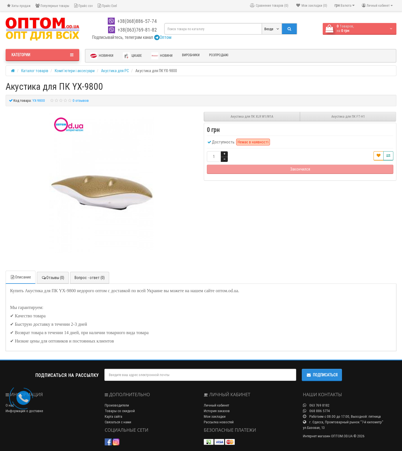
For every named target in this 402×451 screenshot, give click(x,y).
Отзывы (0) (52, 277)
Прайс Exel (107, 6)
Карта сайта (113, 416)
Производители (117, 405)
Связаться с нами (118, 422)
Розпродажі (218, 55)
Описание (20, 277)
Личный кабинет (216, 405)
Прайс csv (83, 6)
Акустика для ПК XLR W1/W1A (252, 116)
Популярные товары (52, 6)
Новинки (101, 55)
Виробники (191, 55)
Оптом (162, 37)
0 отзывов (81, 100)
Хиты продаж (18, 6)
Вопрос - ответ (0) (90, 277)
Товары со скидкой (120, 411)
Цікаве (132, 55)
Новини (162, 55)
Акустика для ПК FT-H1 (348, 116)
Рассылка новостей (219, 422)
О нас (10, 405)
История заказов (217, 411)
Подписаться (322, 374)
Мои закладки (215, 416)
